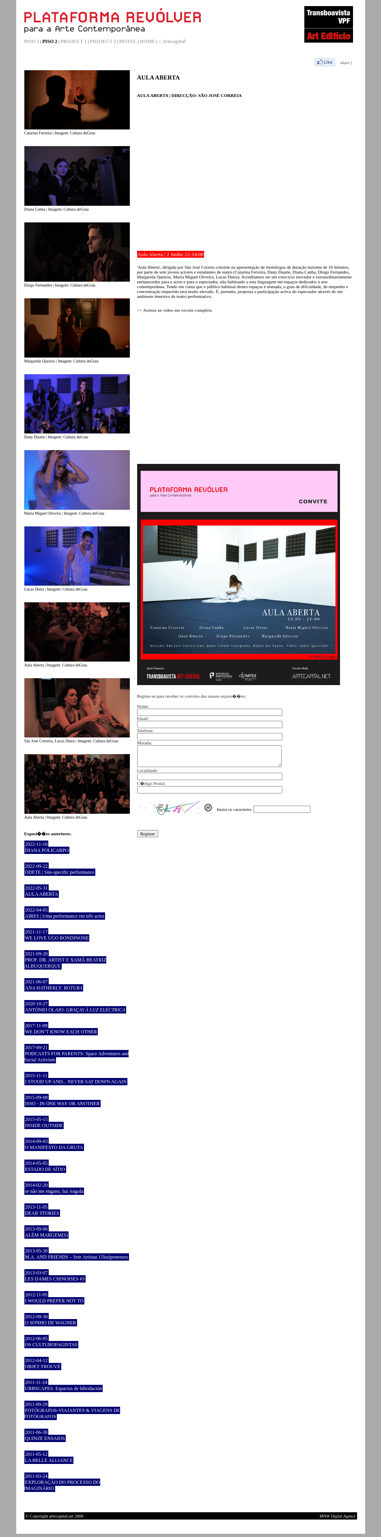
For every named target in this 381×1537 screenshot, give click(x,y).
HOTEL (128, 41)
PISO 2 (49, 41)
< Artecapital (171, 41)
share (344, 62)
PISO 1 (31, 41)
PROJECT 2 (103, 41)
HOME (147, 41)
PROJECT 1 (73, 41)
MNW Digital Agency (338, 1516)
